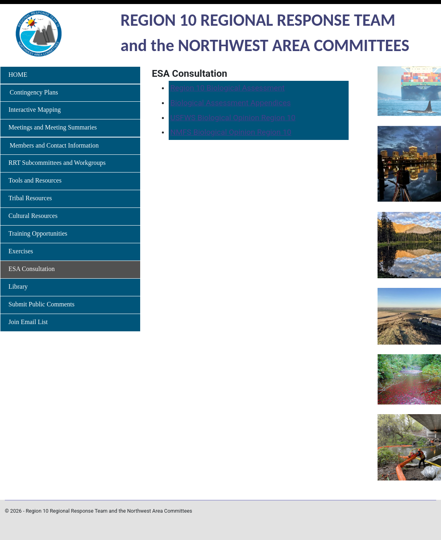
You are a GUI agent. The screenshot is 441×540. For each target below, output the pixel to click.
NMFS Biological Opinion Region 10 (230, 132)
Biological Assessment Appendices (230, 102)
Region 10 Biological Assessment (227, 87)
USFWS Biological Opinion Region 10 (233, 117)
